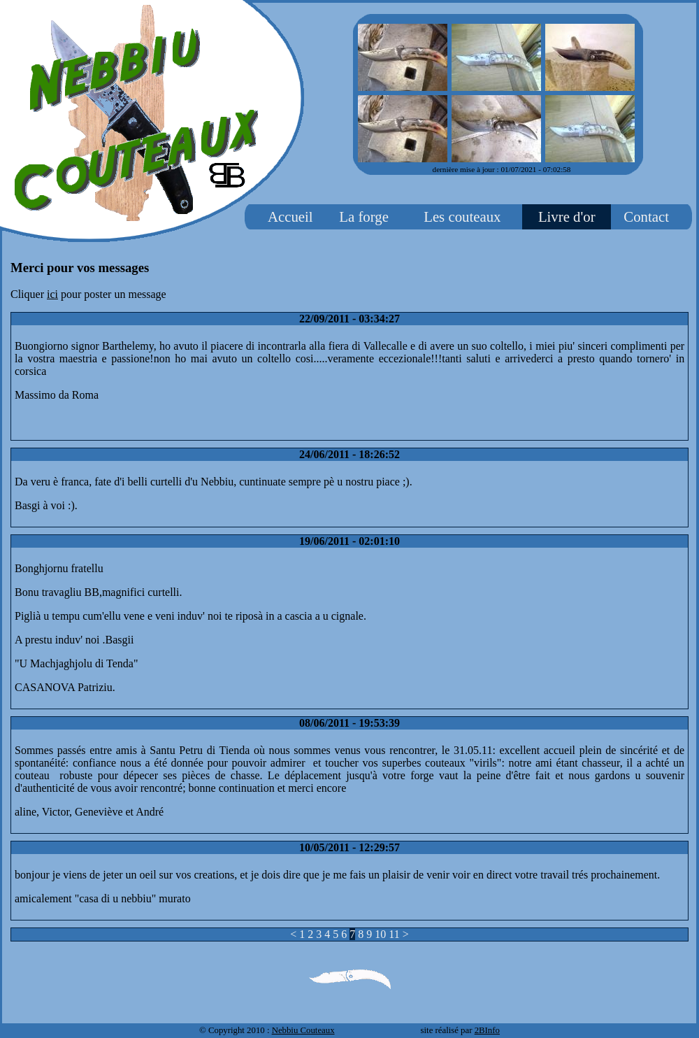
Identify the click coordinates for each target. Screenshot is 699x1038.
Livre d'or (567, 216)
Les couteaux (462, 216)
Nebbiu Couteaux (303, 1030)
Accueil (290, 216)
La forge (364, 216)
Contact (646, 216)
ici (52, 294)
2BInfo (487, 1030)
